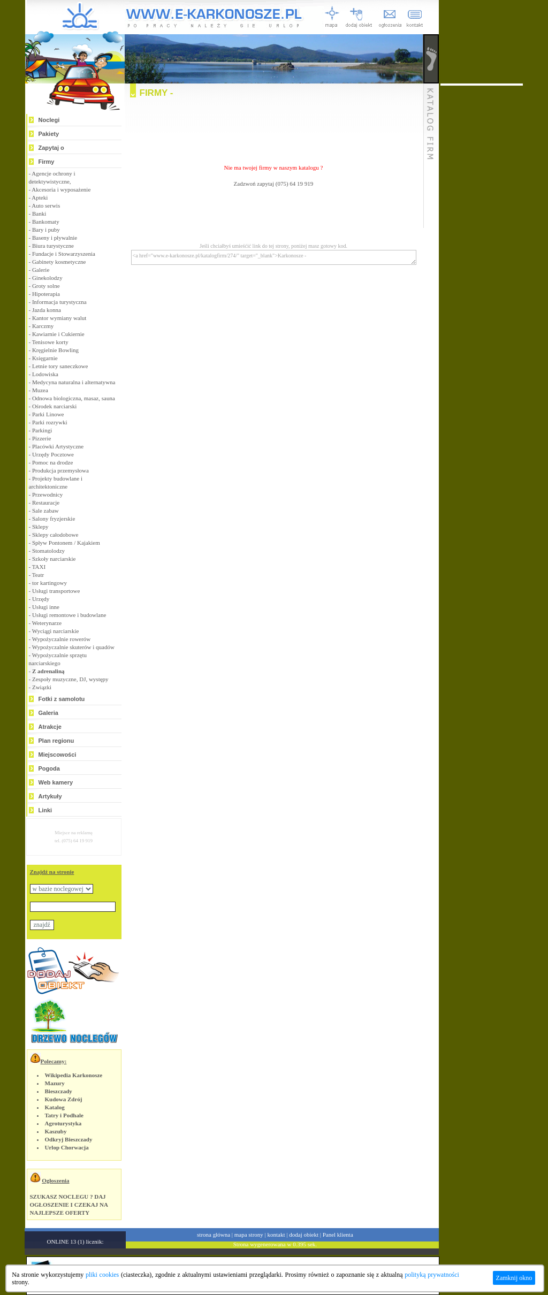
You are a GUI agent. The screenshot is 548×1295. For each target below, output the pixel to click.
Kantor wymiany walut (59, 318)
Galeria (48, 713)
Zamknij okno (514, 1278)
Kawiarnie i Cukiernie (58, 334)
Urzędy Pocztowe (53, 454)
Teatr (38, 575)
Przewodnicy (47, 494)
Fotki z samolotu (62, 699)
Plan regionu (56, 740)
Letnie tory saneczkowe (60, 366)
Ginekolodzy (47, 278)
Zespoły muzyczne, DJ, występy (70, 679)
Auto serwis (46, 205)
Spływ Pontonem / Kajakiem (66, 542)
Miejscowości (58, 754)
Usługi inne (45, 607)
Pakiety (49, 134)
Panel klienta (338, 1234)
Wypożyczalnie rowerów (61, 639)
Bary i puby (46, 229)
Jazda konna (46, 310)
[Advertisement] (273, 126)
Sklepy (40, 526)
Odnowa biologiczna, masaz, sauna (73, 398)
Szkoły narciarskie (54, 558)
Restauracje (45, 502)
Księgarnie (45, 358)
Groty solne (46, 286)
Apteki (40, 197)
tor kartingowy (49, 583)
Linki (45, 810)
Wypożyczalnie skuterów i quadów (73, 647)
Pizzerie (41, 438)
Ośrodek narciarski (54, 406)
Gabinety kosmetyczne (59, 261)
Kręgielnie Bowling (55, 350)
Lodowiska (45, 374)
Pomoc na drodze (52, 462)
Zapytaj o (51, 147)
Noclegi (49, 120)
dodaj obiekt (303, 1234)
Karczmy (43, 326)
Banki (39, 213)
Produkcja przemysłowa (60, 470)
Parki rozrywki (49, 422)
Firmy (47, 161)
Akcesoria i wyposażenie (61, 189)
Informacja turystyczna (59, 302)
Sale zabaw (45, 510)
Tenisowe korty (50, 342)
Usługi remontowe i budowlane (69, 615)
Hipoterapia (46, 294)
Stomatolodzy (48, 550)
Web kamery (56, 782)
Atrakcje (50, 726)
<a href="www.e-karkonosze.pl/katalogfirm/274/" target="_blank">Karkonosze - (273, 257)
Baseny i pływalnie (54, 237)
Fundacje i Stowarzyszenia (63, 253)
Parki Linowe (48, 414)
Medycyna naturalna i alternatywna (73, 382)
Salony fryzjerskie (53, 518)
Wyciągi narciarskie (55, 631)
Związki (41, 687)
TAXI (38, 566)
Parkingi (42, 430)
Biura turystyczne (53, 245)
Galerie (40, 269)
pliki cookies (102, 1274)
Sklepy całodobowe (55, 534)
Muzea (40, 390)
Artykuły (50, 796)
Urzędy (40, 599)
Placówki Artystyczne (57, 446)
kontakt (276, 1234)
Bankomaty (45, 221)
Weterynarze (47, 623)
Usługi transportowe (56, 591)
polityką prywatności (432, 1274)
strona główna (213, 1234)
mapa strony (248, 1234)
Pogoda (49, 768)
